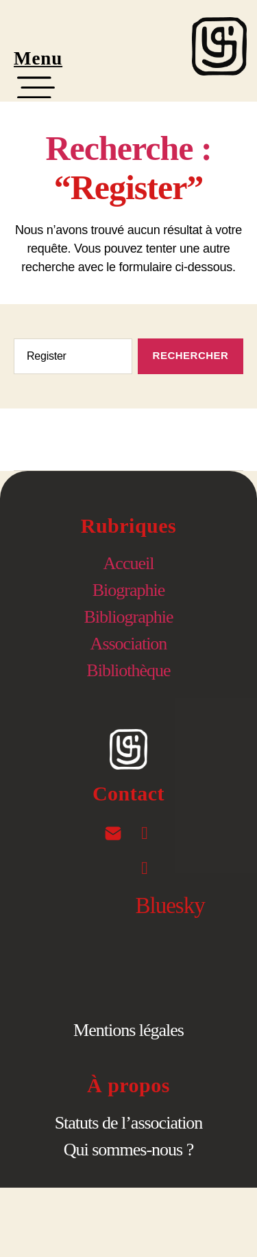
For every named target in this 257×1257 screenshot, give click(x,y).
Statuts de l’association (129, 1123)
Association (128, 644)
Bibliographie (128, 617)
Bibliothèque (128, 670)
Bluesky (170, 905)
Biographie (129, 590)
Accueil (128, 563)
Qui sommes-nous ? (129, 1150)
